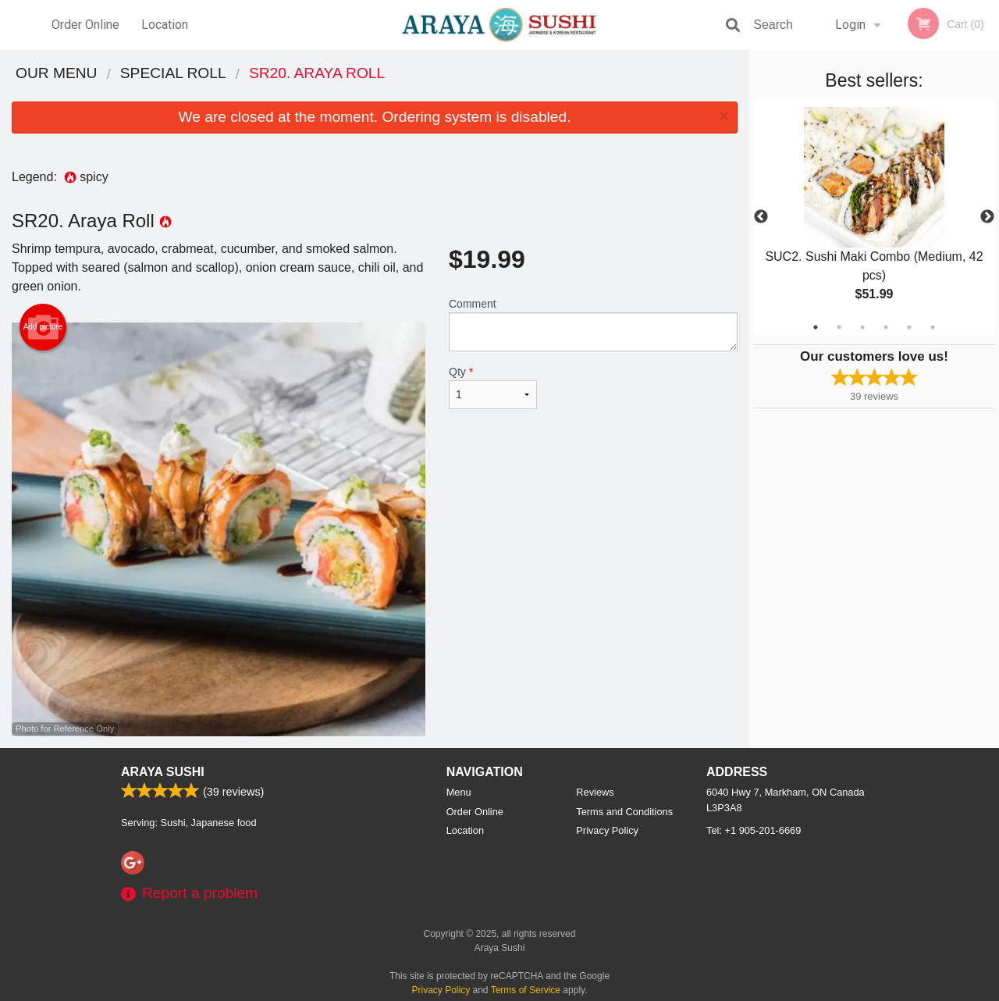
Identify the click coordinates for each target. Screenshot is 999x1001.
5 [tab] (909, 327)
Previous (761, 217)
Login (850, 24)
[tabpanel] (874, 217)
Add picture (43, 327)
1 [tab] (815, 327)
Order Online (85, 24)
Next (987, 217)
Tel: (753, 830)
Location (164, 24)
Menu (458, 792)
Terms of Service (525, 990)
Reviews (594, 792)
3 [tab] (862, 327)
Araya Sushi (162, 771)
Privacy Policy (607, 830)
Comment (593, 324)
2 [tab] (839, 327)
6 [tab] (932, 327)
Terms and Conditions (624, 812)
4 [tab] (886, 327)
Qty (493, 387)
